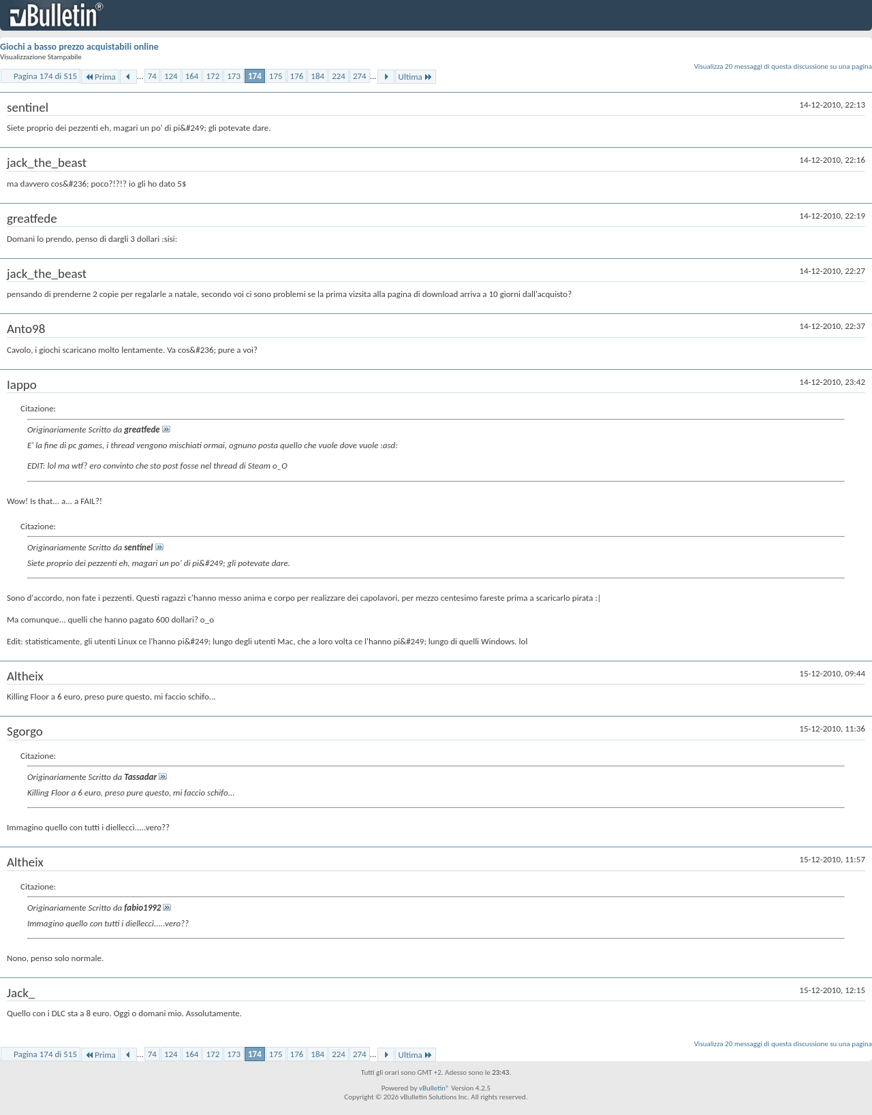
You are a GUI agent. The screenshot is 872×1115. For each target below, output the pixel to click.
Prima (100, 77)
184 (317, 76)
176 (297, 76)
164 (192, 76)
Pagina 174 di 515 (45, 76)
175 (276, 76)
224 (338, 76)
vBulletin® (434, 1088)
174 (255, 76)
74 (152, 76)
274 (360, 76)
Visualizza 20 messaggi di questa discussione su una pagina (783, 66)
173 (233, 76)
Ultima (416, 77)
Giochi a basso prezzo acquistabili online (79, 46)
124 (171, 76)
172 (212, 76)
